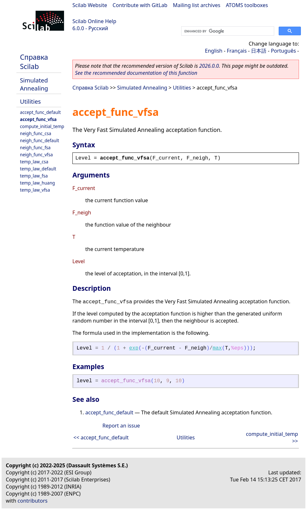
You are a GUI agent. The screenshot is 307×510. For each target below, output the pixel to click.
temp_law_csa (34, 162)
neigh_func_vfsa (36, 154)
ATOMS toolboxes (247, 5)
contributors (33, 500)
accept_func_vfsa (38, 119)
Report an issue (121, 425)
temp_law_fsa (34, 176)
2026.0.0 (209, 65)
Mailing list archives (196, 5)
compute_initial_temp (42, 126)
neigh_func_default (39, 140)
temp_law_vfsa (35, 190)
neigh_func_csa (35, 133)
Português (283, 50)
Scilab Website (89, 5)
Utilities (30, 101)
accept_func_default (40, 112)
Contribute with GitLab (140, 5)
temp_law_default (38, 169)
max (217, 348)
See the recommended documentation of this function (136, 72)
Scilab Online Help (94, 21)
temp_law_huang (37, 183)
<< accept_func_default (101, 437)
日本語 (258, 50)
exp (133, 348)
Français (237, 50)
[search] (227, 31)
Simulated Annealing (34, 84)
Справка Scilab (34, 61)
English (213, 50)
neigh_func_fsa (35, 147)
